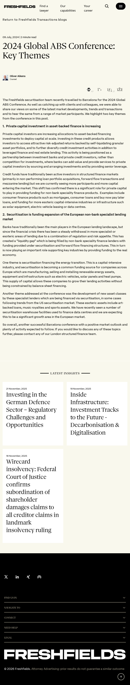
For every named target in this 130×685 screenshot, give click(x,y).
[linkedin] (109, 89)
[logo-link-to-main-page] (20, 7)
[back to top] (121, 676)
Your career (88, 8)
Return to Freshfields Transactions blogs (35, 19)
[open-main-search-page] (106, 7)
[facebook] (119, 89)
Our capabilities (68, 8)
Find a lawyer (44, 8)
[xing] (28, 577)
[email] (88, 89)
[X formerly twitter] (6, 577)
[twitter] (98, 89)
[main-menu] (121, 6)
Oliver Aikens (18, 76)
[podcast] (39, 577)
